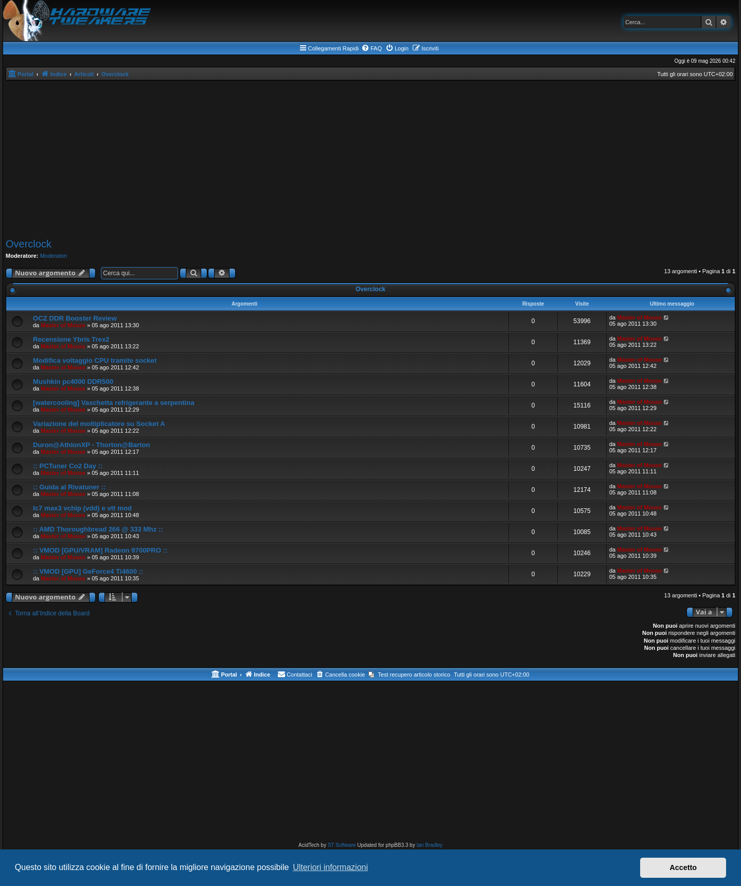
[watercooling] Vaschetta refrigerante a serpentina (114, 402)
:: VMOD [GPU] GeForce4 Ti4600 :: (88, 571)
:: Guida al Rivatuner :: (69, 487)
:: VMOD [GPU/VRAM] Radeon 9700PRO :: (100, 550)
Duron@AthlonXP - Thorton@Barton (91, 445)
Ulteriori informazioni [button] (330, 867)
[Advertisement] (370, 158)
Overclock (28, 244)
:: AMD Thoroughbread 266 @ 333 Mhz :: (98, 529)
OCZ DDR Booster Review (75, 318)
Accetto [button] (683, 867)
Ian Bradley (429, 845)
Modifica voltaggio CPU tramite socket (94, 360)
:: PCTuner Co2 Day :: (67, 466)
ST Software (342, 845)
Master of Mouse (63, 325)
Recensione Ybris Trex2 (71, 339)
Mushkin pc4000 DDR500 (73, 381)
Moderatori (53, 256)
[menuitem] (371, 48)
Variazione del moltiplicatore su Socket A (99, 424)
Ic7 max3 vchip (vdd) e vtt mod (82, 508)
